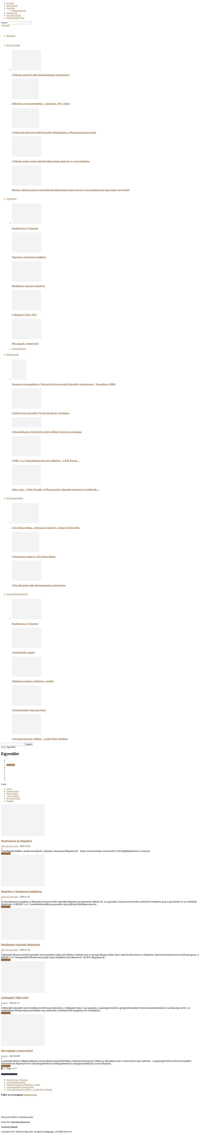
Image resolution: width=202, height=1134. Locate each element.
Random (10, 801)
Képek (9, 772)
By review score (13, 798)
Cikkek (9, 760)
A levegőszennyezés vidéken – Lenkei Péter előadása (40, 738)
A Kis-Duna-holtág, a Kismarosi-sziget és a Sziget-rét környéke (45, 527)
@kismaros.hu (30, 1095)
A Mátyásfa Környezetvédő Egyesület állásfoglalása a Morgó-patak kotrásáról (54, 132)
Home (3, 747)
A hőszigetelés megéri (23, 652)
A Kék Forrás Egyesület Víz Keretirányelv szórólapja (40, 413)
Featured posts (12, 791)
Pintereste (49, 1131)
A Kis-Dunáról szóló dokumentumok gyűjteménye (39, 585)
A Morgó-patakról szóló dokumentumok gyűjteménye (41, 74)
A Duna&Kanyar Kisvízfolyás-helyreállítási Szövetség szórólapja (47, 431)
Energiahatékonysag (15, 767)
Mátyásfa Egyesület (9, 846)
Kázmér (4, 1003)
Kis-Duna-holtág (13, 15)
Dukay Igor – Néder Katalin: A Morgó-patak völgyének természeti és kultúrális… (56, 489)
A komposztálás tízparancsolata (29, 710)
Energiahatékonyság (15, 18)
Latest (9, 789)
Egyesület (10, 8)
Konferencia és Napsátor (25, 228)
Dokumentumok (19, 10)
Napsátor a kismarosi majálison (29, 257)
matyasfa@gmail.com (20, 1122)
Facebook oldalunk (9, 1127)
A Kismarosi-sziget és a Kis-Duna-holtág (33, 556)
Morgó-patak (12, 6)
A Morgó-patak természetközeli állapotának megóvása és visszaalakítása (51, 161)
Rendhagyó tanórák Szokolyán (28, 286)
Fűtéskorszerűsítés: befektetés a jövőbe (33, 681)
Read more (6, 853)
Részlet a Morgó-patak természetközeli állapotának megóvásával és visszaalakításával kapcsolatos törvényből (70, 190)
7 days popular (12, 796)
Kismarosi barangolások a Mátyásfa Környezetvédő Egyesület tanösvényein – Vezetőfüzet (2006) (64, 384)
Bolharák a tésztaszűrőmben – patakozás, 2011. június (41, 103)
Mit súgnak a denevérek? (25, 343)
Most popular (12, 793)
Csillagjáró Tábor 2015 (24, 314)
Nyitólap (10, 3)
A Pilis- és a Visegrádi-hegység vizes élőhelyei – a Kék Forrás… (46, 460)
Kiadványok (11, 13)
